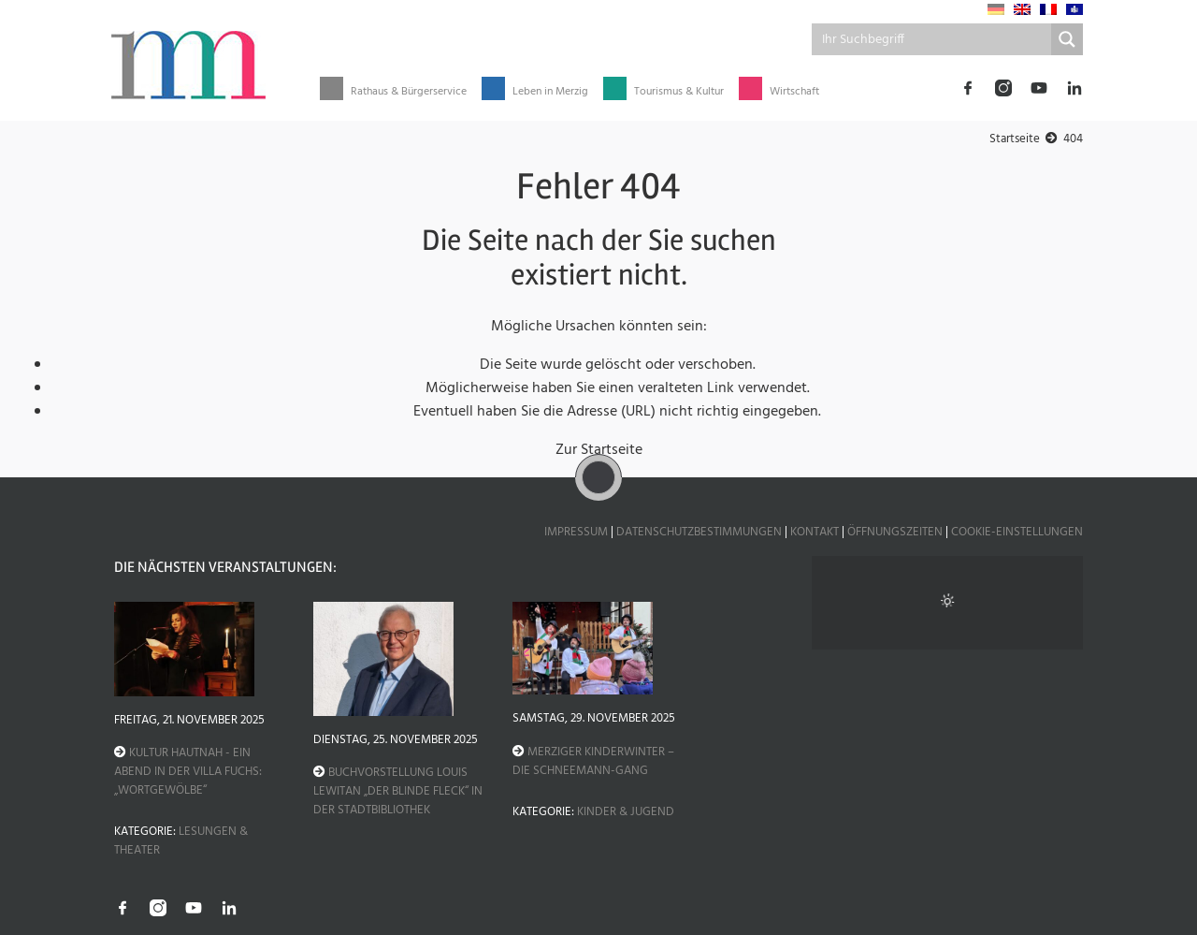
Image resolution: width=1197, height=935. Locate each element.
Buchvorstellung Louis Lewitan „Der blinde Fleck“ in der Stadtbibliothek (398, 791)
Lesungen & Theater (181, 841)
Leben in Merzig (550, 92)
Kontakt (814, 532)
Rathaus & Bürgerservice (409, 92)
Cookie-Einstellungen (1017, 532)
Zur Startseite (598, 450)
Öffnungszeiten (895, 532)
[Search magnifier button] (1067, 39)
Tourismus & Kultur (679, 92)
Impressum (576, 532)
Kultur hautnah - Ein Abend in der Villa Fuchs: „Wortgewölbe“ (188, 771)
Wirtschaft (794, 92)
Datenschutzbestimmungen (699, 532)
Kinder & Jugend (625, 812)
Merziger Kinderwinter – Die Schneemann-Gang (593, 761)
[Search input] (932, 39)
